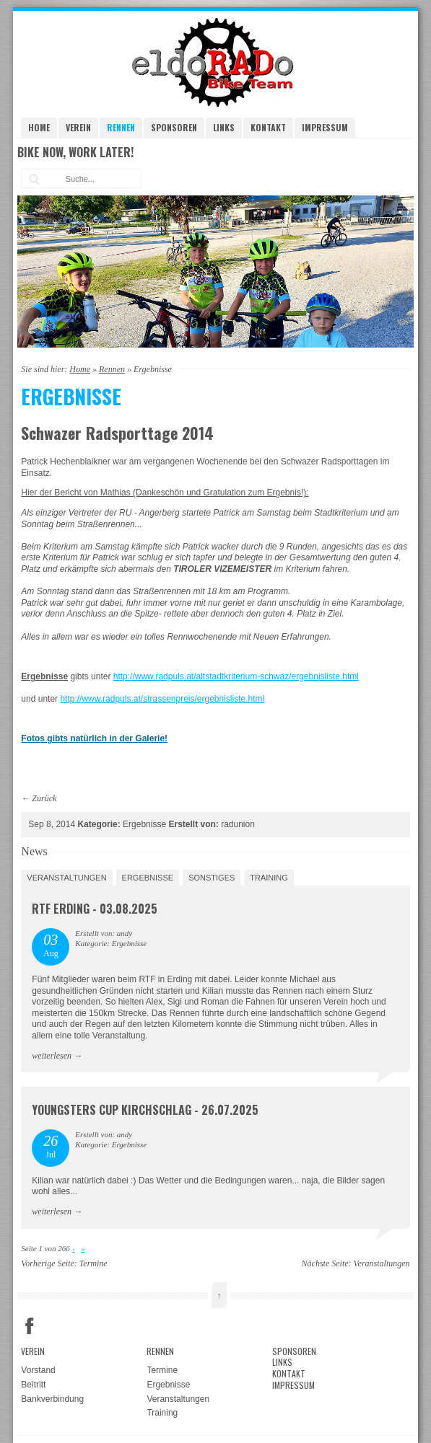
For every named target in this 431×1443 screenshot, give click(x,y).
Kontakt (268, 127)
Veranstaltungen (66, 877)
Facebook (29, 1326)
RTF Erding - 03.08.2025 (94, 908)
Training (269, 877)
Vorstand (38, 1370)
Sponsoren (174, 127)
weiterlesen (51, 1056)
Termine (93, 1263)
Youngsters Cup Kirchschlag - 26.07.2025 (145, 1109)
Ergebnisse (148, 877)
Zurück (44, 798)
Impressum (325, 127)
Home (39, 127)
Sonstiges (211, 877)
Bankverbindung (52, 1399)
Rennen (121, 127)
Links (224, 127)
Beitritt (33, 1385)
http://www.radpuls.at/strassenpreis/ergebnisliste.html (162, 699)
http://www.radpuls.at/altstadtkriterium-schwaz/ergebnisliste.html (236, 676)
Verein (78, 127)
